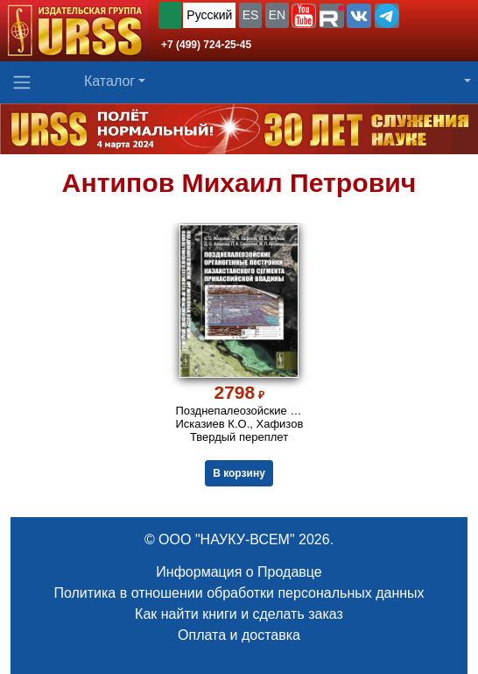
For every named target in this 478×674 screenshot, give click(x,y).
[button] (304, 16)
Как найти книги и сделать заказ (239, 614)
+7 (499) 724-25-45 (206, 45)
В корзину (239, 473)
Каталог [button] (109, 81)
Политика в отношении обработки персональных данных (238, 592)
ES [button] (251, 15)
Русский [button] (209, 15)
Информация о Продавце (238, 571)
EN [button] (277, 15)
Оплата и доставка (239, 635)
